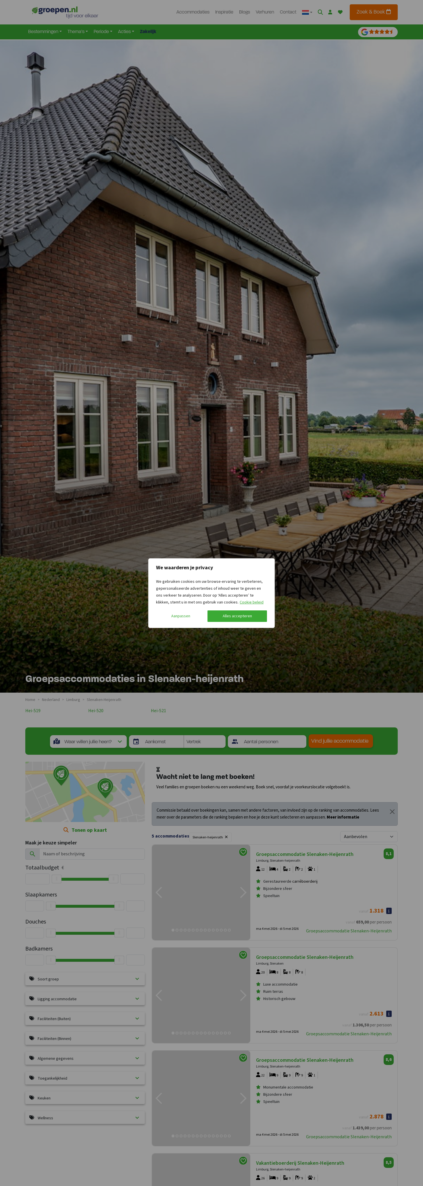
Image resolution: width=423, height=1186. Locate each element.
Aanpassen (180, 616)
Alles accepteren (237, 616)
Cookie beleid (252, 602)
